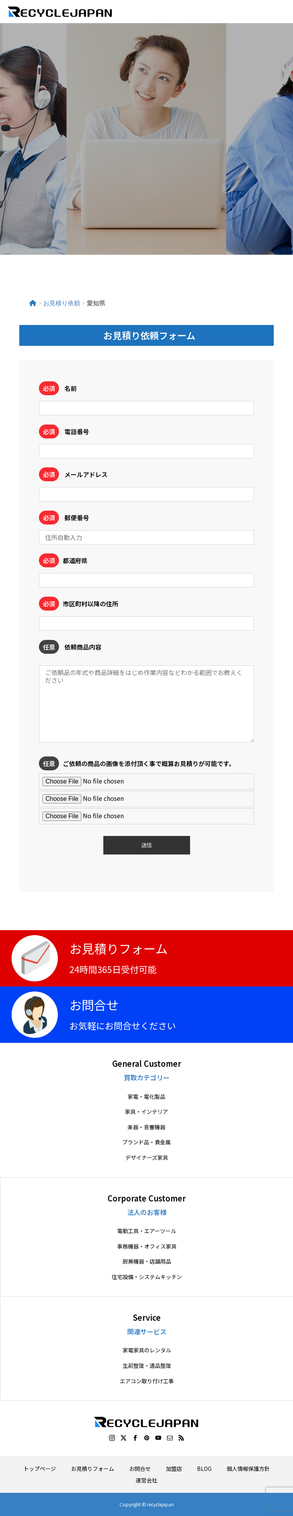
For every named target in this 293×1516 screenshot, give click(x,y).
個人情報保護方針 (248, 1468)
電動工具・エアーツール (146, 1231)
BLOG (204, 1468)
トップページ (40, 1468)
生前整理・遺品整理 (147, 1365)
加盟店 (174, 1468)
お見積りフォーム (92, 1468)
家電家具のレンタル (147, 1350)
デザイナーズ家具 (146, 1157)
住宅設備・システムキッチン (147, 1277)
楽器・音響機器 (146, 1127)
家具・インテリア (146, 1111)
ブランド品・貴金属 (146, 1142)
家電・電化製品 (146, 1096)
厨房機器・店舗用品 (147, 1261)
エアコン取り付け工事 (147, 1381)
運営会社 (146, 1480)
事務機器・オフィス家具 (147, 1246)
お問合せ (140, 1468)
